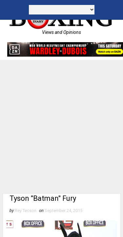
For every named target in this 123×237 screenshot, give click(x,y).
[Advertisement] (61, 125)
